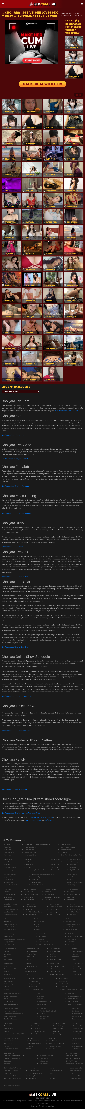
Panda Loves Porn (10, 1016)
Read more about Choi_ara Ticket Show (16, 731)
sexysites (75, 1008)
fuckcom (34, 986)
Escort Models (72, 874)
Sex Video (7, 1061)
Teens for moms (39, 1026)
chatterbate (71, 934)
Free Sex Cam (29, 850)
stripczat (42, 934)
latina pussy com (75, 862)
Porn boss (7, 966)
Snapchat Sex (8, 864)
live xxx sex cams (10, 929)
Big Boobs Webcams (73, 924)
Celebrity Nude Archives (75, 882)
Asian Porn (7, 847)
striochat (53, 957)
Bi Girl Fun (42, 936)
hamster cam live (39, 1031)
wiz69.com (7, 850)
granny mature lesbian (68, 847)
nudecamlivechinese (11, 909)
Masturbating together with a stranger (37, 844)
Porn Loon (76, 966)
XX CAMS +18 (63, 986)
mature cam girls (77, 1013)
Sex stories (48, 900)
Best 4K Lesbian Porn (33, 1041)
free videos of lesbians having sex (43, 874)
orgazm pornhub (56, 862)
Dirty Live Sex (63, 978)
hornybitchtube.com (76, 906)
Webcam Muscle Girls (46, 944)
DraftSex (28, 963)
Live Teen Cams (55, 949)
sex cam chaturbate (76, 1068)
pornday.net (8, 1083)
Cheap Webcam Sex (10, 996)
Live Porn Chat (9, 927)
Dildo (13, 547)
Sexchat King (41, 1004)
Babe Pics (7, 1073)
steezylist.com (70, 921)
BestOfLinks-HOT (77, 951)
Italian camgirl (44, 1061)
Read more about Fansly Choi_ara (14, 789)
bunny (75, 1023)
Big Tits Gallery (58, 1026)
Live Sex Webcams (10, 949)
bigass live (70, 897)
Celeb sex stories (37, 978)
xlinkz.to (7, 989)
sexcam (52, 1076)
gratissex (75, 949)
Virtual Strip (77, 1034)
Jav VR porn (44, 1058)
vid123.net (56, 1031)
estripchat (75, 957)
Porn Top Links (9, 879)
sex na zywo (55, 864)
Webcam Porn (28, 892)
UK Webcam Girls (77, 1046)
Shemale (70, 879)
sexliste (74, 1041)
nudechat (73, 914)
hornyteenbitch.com (76, 859)
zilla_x (39, 993)
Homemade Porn (9, 900)
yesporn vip (53, 912)
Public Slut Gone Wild (31, 894)
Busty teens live (55, 951)
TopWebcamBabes (76, 870)
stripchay (7, 986)
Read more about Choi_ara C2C (13, 435)
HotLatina (7, 892)
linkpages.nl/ (8, 936)
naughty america (54, 1041)
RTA (37, 1098)
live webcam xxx (71, 929)
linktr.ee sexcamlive (10, 924)
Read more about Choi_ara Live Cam (67, 411)
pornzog (7, 1064)
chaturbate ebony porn (57, 966)
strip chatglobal (66, 850)
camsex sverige (9, 934)
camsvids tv (28, 862)
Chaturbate (30, 820)
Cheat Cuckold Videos (33, 1043)
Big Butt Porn (76, 1038)
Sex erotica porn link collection (14, 939)
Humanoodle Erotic (10, 1076)
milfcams (7, 919)
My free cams (49, 820)
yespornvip (8, 877)
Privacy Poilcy (54, 963)
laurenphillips (36, 877)
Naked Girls (77, 974)
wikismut (40, 999)
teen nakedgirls (45, 1016)
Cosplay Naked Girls (46, 1056)
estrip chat (71, 944)
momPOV (7, 1046)
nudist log (34, 981)
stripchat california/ (74, 996)
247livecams (54, 969)
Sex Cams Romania (10, 1019)
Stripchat (38, 820)
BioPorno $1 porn (10, 984)
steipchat (37, 929)
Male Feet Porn (78, 969)
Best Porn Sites (29, 859)
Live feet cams (9, 852)
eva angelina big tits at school (34, 870)
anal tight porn (78, 1028)
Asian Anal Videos (33, 949)
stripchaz (48, 892)
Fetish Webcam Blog (35, 1073)
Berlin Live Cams (54, 914)
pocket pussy (8, 1001)
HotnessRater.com (55, 1046)
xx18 (74, 971)
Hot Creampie (71, 885)
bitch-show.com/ (75, 1070)
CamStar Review (75, 1078)
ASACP (42, 1098)
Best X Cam (73, 867)
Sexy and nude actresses (33, 969)
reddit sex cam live (56, 1070)
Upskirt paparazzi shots (57, 974)
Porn (41, 1053)
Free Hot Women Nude (11, 885)
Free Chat (15, 647)
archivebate (32, 817)
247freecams (8, 981)
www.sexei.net (77, 1016)
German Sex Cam (66, 844)
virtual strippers (9, 882)
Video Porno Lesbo (10, 904)
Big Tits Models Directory (75, 894)
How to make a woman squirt (13, 1013)
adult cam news (34, 1070)
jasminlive (75, 1011)
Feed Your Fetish (64, 984)
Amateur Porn (31, 954)
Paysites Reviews (59, 1023)
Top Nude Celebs (57, 870)
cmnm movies (8, 1023)
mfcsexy (75, 954)
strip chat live (55, 859)
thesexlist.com (54, 909)
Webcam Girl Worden (44, 1001)
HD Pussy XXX (76, 1049)
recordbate (49, 817)
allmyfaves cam (32, 951)
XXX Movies (70, 892)
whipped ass (71, 900)
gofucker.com (28, 864)
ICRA (47, 1098)
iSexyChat (52, 1038)
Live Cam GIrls (8, 912)
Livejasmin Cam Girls (11, 1049)
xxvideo (6, 971)
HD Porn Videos (75, 912)
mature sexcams (30, 971)
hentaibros (37, 1034)
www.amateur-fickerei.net (74, 1064)
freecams (42, 939)
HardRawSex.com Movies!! (74, 927)
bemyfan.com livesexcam (12, 1058)
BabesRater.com (77, 1019)
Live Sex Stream (29, 900)
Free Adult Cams (30, 847)
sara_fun (53, 1073)
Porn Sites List (39, 921)
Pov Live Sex (55, 867)
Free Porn (7, 889)
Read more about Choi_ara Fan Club (15, 486)
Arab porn (29, 1038)
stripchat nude (73, 999)
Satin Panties (72, 939)
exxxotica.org (8, 870)
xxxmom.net (8, 974)
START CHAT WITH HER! (42, 84)
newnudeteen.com (10, 867)
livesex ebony (30, 904)
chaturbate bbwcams (11, 1038)
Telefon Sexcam (9, 1026)
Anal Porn (53, 954)
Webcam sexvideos (30, 889)
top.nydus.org (54, 904)
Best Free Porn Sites (11, 1008)
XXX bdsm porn (9, 1043)
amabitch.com (8, 859)
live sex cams (63, 981)
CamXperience (9, 1053)
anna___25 (30, 957)
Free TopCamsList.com (56, 1043)
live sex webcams (30, 852)
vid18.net (43, 1008)
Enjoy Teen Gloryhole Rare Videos (72, 855)
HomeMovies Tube (31, 966)
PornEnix (73, 864)
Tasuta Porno (44, 1064)
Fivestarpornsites (72, 889)
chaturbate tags (71, 1056)
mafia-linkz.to (36, 882)
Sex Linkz (52, 1049)
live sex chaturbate (55, 906)
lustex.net (37, 1028)
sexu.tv (6, 957)
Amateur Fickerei (50, 889)
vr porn (52, 1078)
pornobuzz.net (9, 1041)
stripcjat (28, 1049)
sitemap (29, 959)
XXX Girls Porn (58, 1028)
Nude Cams (36, 879)
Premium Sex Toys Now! (48, 1011)
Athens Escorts (75, 909)
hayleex (72, 904)
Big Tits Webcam (71, 1061)
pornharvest (35, 984)
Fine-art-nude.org (56, 971)
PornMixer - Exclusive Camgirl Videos (71, 989)
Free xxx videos (71, 1053)
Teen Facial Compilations (12, 1078)
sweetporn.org (31, 906)
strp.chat (32, 1068)
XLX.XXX (42, 1019)
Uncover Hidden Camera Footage (15, 1056)
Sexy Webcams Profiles (12, 1085)
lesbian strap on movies (75, 936)
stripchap (7, 1031)
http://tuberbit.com (31, 855)
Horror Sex (71, 942)
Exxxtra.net (28, 974)
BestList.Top (57, 1034)
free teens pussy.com (41, 919)
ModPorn (7, 844)
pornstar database (10, 894)
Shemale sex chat (10, 978)
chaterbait (27, 867)
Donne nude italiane (73, 1058)
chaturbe (64, 852)
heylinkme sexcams (10, 914)
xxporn (52, 1068)
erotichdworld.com (76, 1076)
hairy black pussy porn (11, 1011)
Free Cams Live (78, 963)
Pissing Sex (33, 1076)
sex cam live (8, 959)
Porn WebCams (31, 914)
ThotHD (42, 1013)
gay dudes (32, 1078)
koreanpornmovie (56, 959)
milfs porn (37, 924)
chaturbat (7, 954)
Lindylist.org (8, 897)
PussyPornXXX (9, 942)
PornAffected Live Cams (34, 912)
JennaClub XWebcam (11, 1070)
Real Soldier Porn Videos (12, 993)
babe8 (74, 959)
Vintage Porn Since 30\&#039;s (14, 1034)
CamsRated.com (37, 885)
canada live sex (72, 877)
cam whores (8, 906)
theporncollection (74, 1001)
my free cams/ (9, 963)
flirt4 (67, 919)
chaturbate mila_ (9, 944)
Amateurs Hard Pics (10, 969)
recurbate (40, 817)
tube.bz (72, 1073)
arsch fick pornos (10, 862)
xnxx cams (40, 996)
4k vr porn (7, 855)
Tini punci (37, 1023)
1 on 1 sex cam (43, 942)
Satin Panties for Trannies (12, 1068)
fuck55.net (29, 1046)
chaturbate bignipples (52, 897)
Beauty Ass (29, 909)
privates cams (77, 1031)
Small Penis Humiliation (75, 1004)
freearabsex (72, 993)
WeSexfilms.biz (9, 1028)
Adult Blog (75, 1043)
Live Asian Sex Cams (11, 1004)
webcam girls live (37, 989)
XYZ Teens (7, 921)
